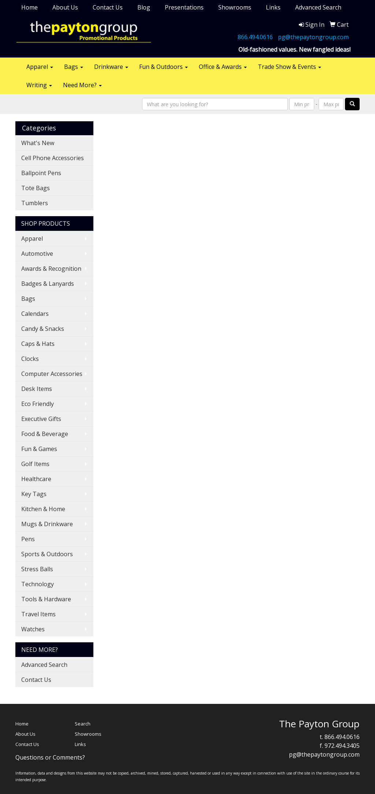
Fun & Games (39, 449)
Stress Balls (37, 569)
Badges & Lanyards (47, 284)
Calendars (35, 314)
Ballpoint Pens (41, 173)
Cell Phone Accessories (52, 158)
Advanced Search (318, 7)
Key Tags (34, 494)
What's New (37, 143)
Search (82, 723)
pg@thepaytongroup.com (313, 37)
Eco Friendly (37, 404)
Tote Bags (35, 188)
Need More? (82, 85)
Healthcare (36, 479)
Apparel (39, 67)
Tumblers (34, 203)
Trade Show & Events (289, 67)
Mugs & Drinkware (47, 524)
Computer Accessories (51, 374)
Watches (33, 629)
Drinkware (111, 67)
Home (29, 7)
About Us (65, 7)
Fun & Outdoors (163, 67)
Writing (39, 85)
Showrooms (234, 7)
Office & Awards (223, 67)
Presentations (184, 7)
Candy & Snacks (42, 329)
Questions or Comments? (50, 757)
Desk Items (36, 389)
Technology (37, 584)
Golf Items (35, 464)
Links (273, 7)
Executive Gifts (41, 419)
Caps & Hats (38, 344)
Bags (73, 67)
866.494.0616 (255, 37)
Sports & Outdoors (47, 554)
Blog (143, 7)
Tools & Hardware (46, 599)
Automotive (37, 254)
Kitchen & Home (43, 509)
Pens (28, 539)
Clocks (30, 359)
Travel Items (38, 614)
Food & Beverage (44, 434)
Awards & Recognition (51, 269)
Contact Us (108, 7)
